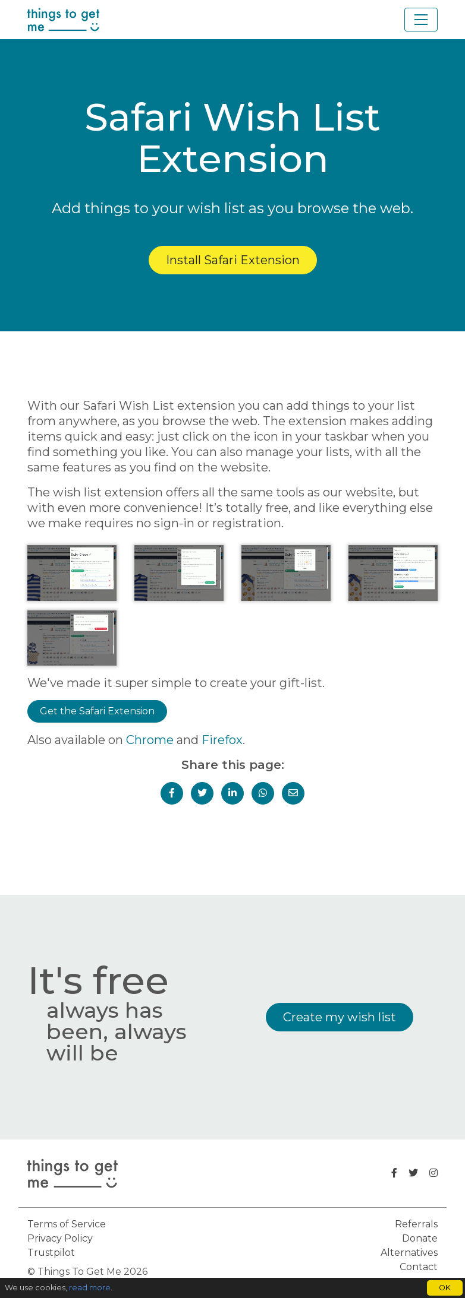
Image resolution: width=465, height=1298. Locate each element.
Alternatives (409, 1252)
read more (90, 1287)
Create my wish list (339, 1017)
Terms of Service (66, 1224)
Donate (420, 1238)
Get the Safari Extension (97, 711)
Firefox (222, 740)
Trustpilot (51, 1252)
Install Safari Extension (233, 260)
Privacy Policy (60, 1238)
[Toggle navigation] (421, 19)
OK (445, 1287)
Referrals (416, 1224)
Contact (419, 1266)
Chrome (150, 740)
